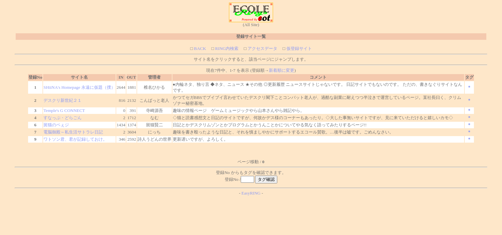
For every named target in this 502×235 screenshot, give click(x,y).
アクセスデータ (262, 48)
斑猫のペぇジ (56, 124)
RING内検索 (226, 48)
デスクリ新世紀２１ (62, 100)
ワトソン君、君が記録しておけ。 (75, 139)
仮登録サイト (298, 48)
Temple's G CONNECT (64, 110)
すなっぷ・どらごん (62, 117)
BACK (199, 48)
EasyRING (251, 193)
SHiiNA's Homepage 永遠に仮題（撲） (79, 87)
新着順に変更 (281, 70)
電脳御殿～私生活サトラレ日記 (73, 132)
